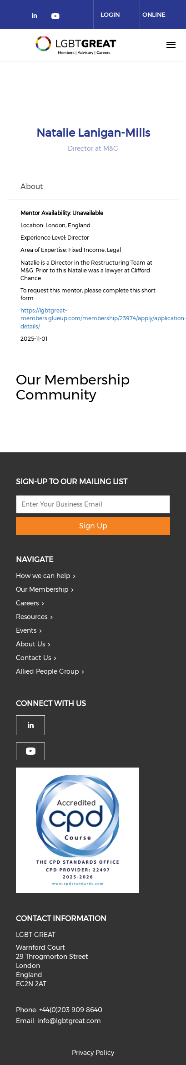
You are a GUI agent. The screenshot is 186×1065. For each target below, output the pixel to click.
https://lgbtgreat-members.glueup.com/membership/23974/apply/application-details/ (103, 318)
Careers (27, 603)
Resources (31, 617)
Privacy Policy (93, 1053)
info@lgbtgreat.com (69, 1021)
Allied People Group (47, 671)
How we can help (43, 576)
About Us (30, 644)
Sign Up (93, 526)
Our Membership (42, 589)
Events (26, 630)
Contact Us (33, 658)
